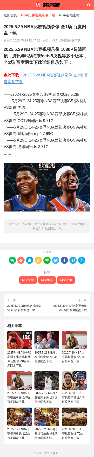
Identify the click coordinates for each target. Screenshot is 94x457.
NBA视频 (66, 280)
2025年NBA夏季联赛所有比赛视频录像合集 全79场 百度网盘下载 (19, 349)
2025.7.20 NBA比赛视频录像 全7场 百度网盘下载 (74, 347)
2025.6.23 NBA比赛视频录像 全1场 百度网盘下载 (74, 387)
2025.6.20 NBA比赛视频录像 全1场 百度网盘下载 (46, 424)
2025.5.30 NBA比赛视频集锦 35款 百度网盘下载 (70, 308)
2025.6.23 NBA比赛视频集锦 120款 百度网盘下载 (19, 424)
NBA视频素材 (69, 15)
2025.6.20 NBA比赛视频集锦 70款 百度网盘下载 (74, 424)
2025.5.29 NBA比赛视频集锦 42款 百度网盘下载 (24, 308)
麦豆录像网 (47, 5)
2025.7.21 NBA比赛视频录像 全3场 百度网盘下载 (46, 347)
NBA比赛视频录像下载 (38, 15)
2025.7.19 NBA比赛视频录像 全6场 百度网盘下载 (19, 387)
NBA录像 (28, 280)
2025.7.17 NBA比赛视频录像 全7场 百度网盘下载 (46, 387)
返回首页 (10, 15)
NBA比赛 (47, 280)
